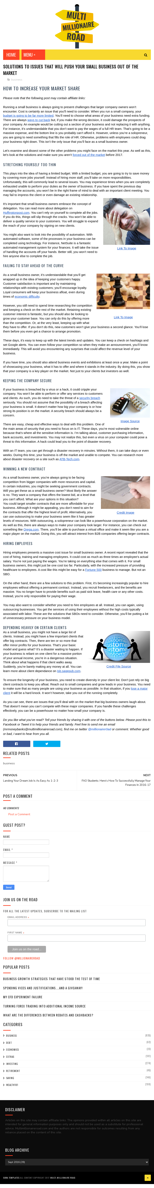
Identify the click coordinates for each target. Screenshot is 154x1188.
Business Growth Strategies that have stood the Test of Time (51, 984)
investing (12, 1069)
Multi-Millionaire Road (62, 1182)
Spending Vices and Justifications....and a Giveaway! (43, 993)
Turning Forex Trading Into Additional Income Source (44, 1012)
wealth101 (12, 1091)
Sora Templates (11, 1182)
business (16, 85)
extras (10, 1062)
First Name (16, 938)
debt (9, 1048)
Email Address (18, 923)
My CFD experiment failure (22, 1003)
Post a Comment (19, 820)
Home (11, 58)
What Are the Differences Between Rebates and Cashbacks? (48, 1021)
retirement (13, 1076)
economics (12, 1055)
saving (10, 1084)
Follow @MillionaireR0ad (21, 964)
